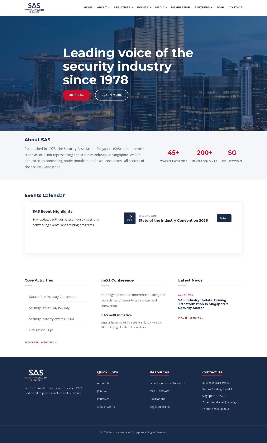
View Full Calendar (56, 240)
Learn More (112, 95)
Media (159, 7)
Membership (180, 7)
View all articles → (191, 318)
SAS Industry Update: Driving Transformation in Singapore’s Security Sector (203, 304)
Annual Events (106, 406)
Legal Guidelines (160, 406)
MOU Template (159, 391)
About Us (103, 383)
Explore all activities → (41, 342)
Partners (202, 7)
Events (142, 7)
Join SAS (76, 95)
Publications (157, 399)
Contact (236, 7)
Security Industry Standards (167, 383)
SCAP (220, 7)
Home (88, 7)
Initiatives (122, 7)
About (102, 7)
